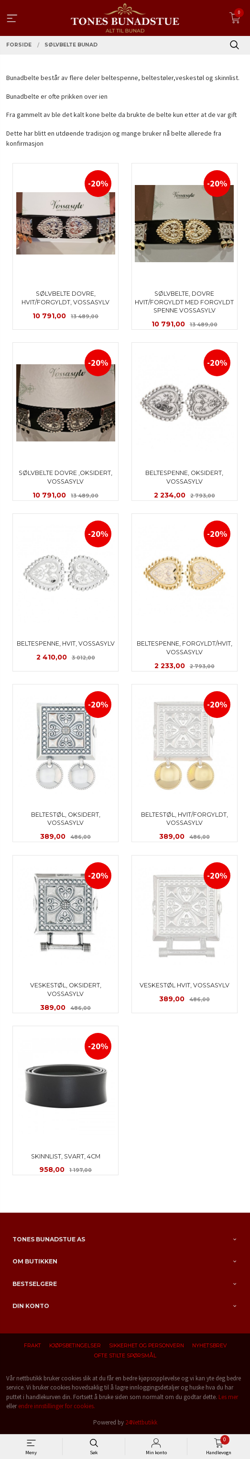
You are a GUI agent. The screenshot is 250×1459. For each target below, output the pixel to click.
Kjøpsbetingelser (75, 1346)
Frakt (32, 1346)
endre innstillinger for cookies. (56, 1406)
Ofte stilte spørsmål (125, 1356)
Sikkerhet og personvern (146, 1346)
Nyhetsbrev (209, 1346)
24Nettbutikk (141, 1422)
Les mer (228, 1397)
